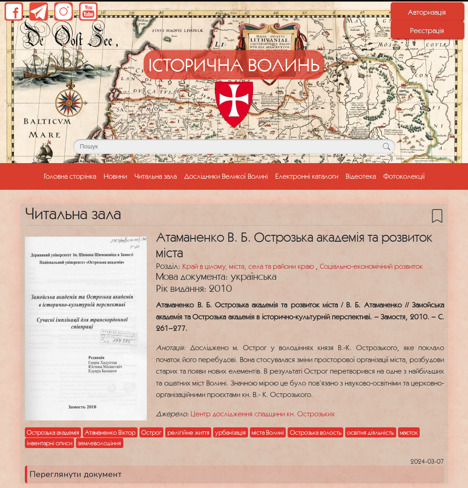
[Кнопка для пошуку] (386, 146)
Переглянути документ (75, 474)
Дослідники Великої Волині (226, 176)
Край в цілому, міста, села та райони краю (249, 266)
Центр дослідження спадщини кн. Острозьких (263, 413)
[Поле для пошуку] (234, 146)
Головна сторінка (72, 175)
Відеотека (361, 176)
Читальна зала (155, 176)
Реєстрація (427, 30)
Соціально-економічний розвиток (371, 266)
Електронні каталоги (306, 176)
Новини (115, 176)
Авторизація (427, 12)
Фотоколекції (404, 176)
